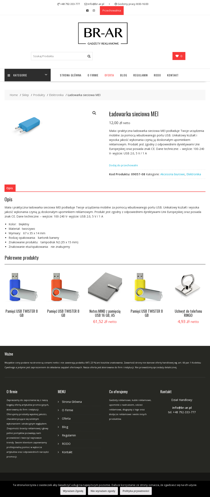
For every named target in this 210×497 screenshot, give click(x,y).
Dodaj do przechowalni (123, 165)
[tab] (9, 188)
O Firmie (93, 75)
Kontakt (173, 75)
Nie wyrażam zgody (103, 490)
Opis (9, 188)
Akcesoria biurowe (172, 174)
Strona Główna (70, 75)
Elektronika (193, 174)
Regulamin (140, 75)
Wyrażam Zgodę (73, 490)
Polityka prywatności (136, 490)
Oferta (109, 75)
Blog (123, 75)
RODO (157, 75)
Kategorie (17, 75)
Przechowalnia (112, 10)
